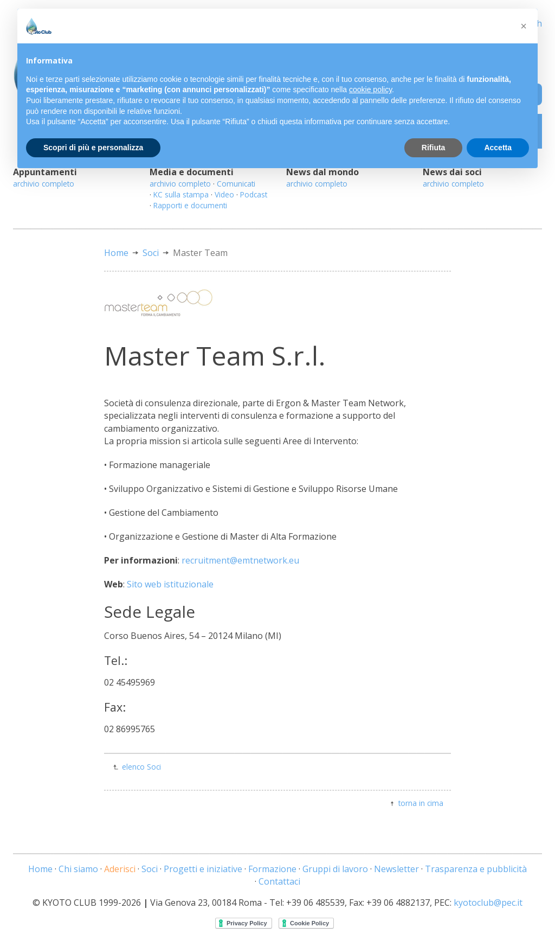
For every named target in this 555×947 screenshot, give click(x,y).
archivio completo (43, 183)
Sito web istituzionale (170, 584)
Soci (151, 253)
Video (224, 194)
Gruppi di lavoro (335, 869)
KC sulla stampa (181, 194)
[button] (523, 26)
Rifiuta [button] (434, 147)
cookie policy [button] (370, 89)
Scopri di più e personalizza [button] (93, 147)
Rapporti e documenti (190, 205)
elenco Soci (141, 767)
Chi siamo (78, 869)
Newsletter (396, 869)
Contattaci (279, 881)
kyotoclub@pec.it (488, 902)
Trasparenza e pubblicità (476, 869)
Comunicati (236, 183)
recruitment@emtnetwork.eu (240, 560)
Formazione (272, 869)
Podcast (253, 194)
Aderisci (119, 869)
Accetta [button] (498, 147)
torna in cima (420, 803)
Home (116, 253)
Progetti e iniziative (203, 869)
